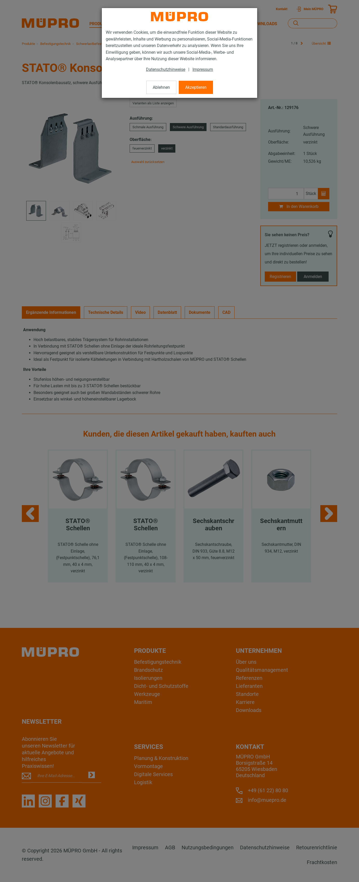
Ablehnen (161, 87)
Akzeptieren (196, 87)
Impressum (202, 69)
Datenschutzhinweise (165, 69)
